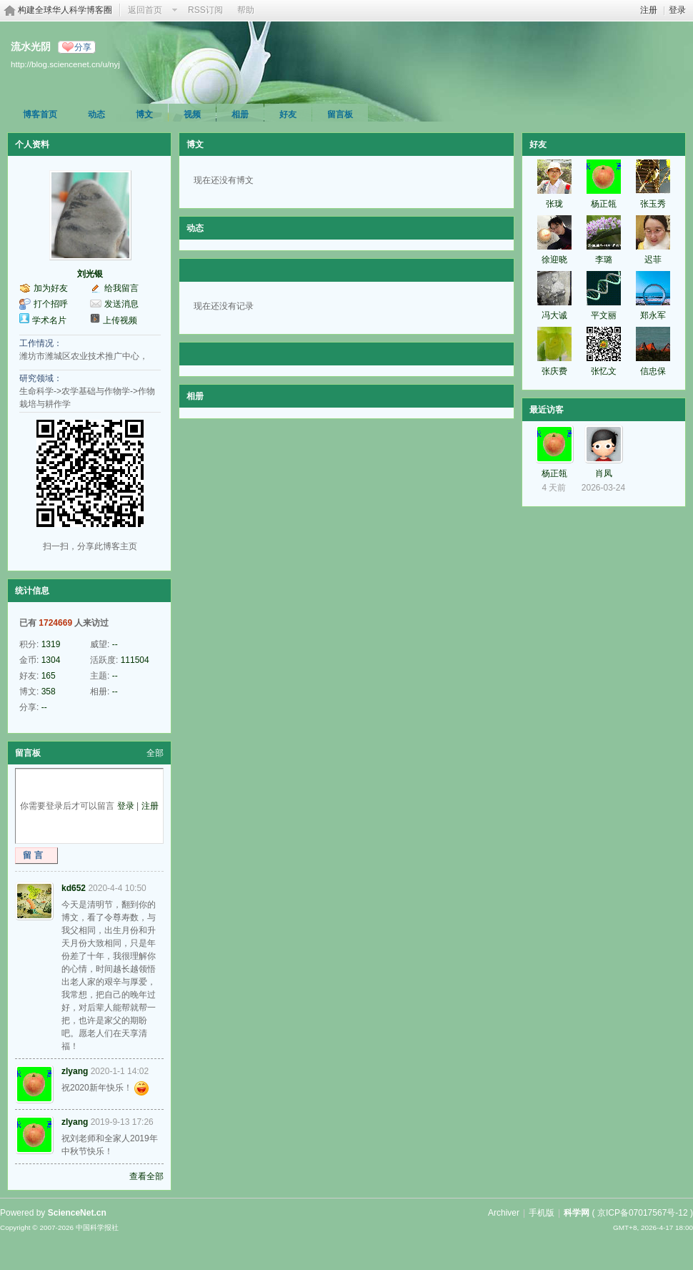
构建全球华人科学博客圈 (65, 10)
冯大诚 (554, 315)
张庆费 (554, 371)
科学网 (576, 1213)
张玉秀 (653, 204)
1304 (51, 660)
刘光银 (90, 274)
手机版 (541, 1213)
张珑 (554, 204)
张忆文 (604, 371)
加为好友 (51, 288)
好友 (287, 114)
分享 (82, 47)
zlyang (74, 1071)
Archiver (503, 1213)
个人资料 (32, 144)
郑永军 (653, 315)
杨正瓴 (604, 204)
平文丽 (604, 315)
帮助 (245, 10)
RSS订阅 (205, 10)
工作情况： (40, 343)
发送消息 (121, 304)
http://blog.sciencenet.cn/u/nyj (65, 64)
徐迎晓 (554, 260)
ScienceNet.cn (77, 1213)
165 (48, 676)
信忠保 (653, 371)
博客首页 (40, 114)
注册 (648, 10)
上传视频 (120, 320)
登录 (677, 10)
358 (48, 691)
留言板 (340, 114)
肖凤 (603, 473)
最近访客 (546, 410)
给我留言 (121, 288)
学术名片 (49, 320)
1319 (51, 644)
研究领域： (40, 378)
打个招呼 (51, 304)
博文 (144, 114)
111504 (135, 660)
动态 (96, 114)
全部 (155, 753)
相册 (240, 114)
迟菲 (653, 260)
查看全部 (146, 1176)
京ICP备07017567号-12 (642, 1213)
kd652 (73, 888)
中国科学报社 (97, 1227)
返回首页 (145, 10)
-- (115, 644)
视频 (192, 114)
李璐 (603, 260)
